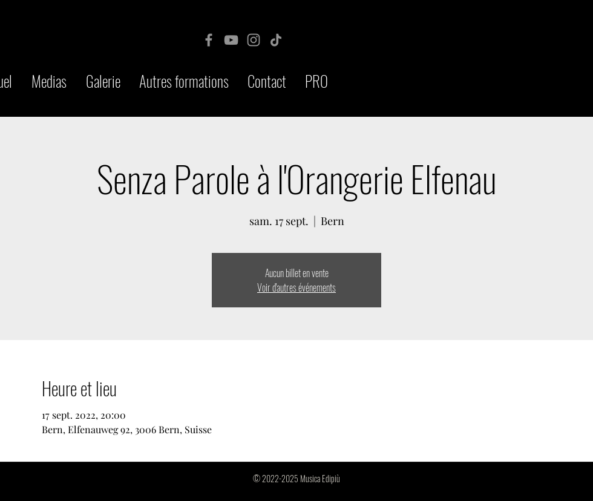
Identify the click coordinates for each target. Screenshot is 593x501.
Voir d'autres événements (296, 287)
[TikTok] (275, 39)
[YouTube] (231, 39)
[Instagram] (253, 39)
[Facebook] (208, 39)
